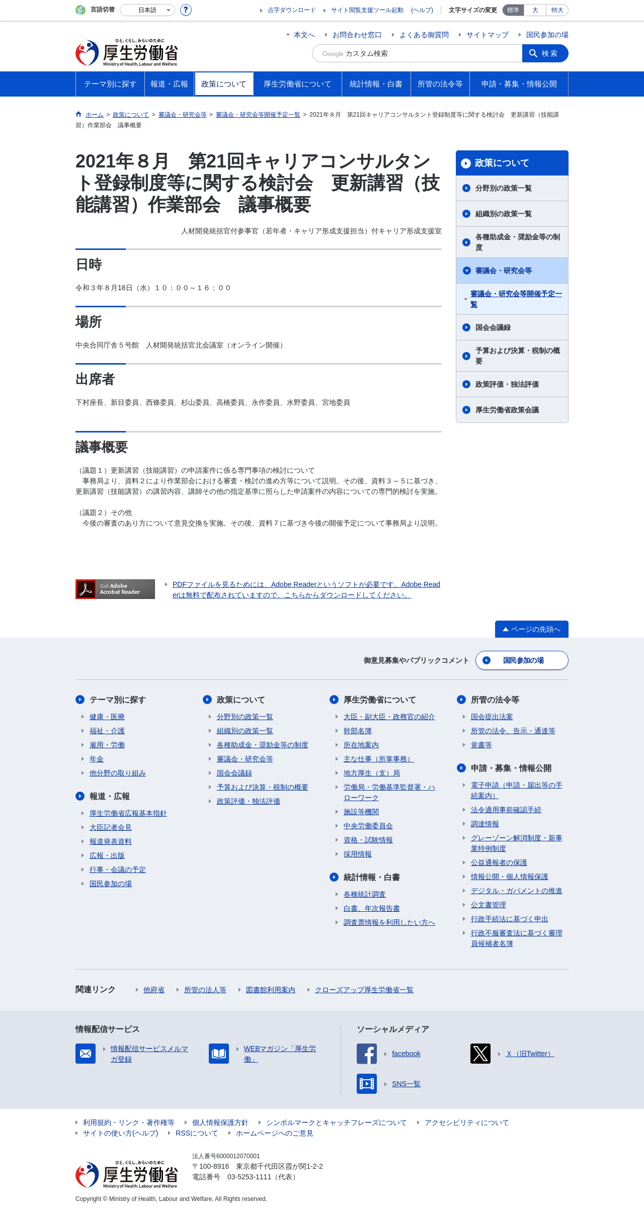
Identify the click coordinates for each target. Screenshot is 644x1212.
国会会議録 (493, 327)
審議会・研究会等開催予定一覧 (516, 299)
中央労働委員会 (368, 826)
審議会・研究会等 (503, 271)
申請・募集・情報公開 (511, 768)
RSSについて (197, 1133)
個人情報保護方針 (220, 1122)
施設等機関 (361, 812)
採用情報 (358, 854)
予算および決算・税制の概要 (517, 356)
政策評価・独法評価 (507, 384)
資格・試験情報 (368, 840)
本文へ (304, 34)
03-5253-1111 (249, 1177)
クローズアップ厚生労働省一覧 (364, 990)
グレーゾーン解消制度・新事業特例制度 (516, 843)
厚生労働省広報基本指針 (128, 813)
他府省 (154, 990)
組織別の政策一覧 (503, 214)
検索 (550, 53)
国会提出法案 (492, 717)
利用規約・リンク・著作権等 (129, 1122)
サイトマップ (487, 34)
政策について (502, 163)
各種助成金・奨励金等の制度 (517, 242)
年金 (97, 759)
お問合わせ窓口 (357, 34)
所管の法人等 (205, 990)
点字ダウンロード (292, 10)
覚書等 (481, 745)
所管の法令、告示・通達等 (513, 731)
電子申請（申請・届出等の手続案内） (516, 790)
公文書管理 (488, 905)
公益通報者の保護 (499, 862)
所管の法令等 (495, 700)
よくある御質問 (424, 34)
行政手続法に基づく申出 (509, 919)
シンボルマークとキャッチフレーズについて (336, 1122)
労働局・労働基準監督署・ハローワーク (389, 792)
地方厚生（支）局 (372, 773)
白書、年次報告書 (372, 908)
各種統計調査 (365, 894)
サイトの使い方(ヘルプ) (120, 1133)
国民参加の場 (547, 34)
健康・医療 (107, 717)
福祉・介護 (107, 731)
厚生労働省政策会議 (507, 410)
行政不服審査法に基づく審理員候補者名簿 (516, 938)
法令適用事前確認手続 (506, 810)
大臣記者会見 (111, 827)
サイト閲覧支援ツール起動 (367, 10)
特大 (557, 10)
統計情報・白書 (372, 877)
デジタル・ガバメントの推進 (516, 891)
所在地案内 (361, 745)
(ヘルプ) (422, 10)
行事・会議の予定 (118, 869)
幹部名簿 (358, 731)
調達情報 (485, 824)
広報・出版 (107, 855)
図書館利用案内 (270, 990)
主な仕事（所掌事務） (379, 759)
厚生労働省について (380, 700)
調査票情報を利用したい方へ (389, 922)
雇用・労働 (107, 745)
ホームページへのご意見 (274, 1133)
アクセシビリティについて (467, 1122)
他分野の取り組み (118, 773)
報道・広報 (110, 796)
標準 (513, 10)
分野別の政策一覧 (503, 188)
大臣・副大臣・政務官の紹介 (389, 717)
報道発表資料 (111, 841)
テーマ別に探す (118, 700)
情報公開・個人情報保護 (509, 877)
